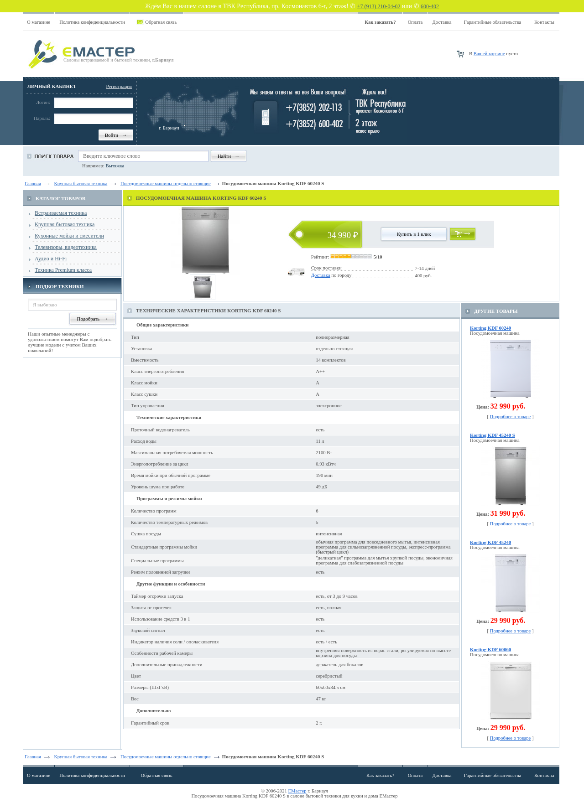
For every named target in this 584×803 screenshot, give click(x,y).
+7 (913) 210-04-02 (379, 6)
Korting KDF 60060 (490, 649)
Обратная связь (161, 22)
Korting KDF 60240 (490, 328)
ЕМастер (297, 790)
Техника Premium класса (63, 270)
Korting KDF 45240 (490, 542)
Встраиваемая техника (61, 213)
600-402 (430, 6)
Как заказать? (380, 775)
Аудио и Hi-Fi (51, 258)
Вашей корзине (489, 53)
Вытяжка (114, 165)
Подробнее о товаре (510, 416)
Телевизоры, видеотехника (66, 247)
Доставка (442, 22)
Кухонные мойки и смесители (69, 236)
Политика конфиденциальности (92, 22)
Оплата (415, 22)
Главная (33, 183)
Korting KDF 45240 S (492, 435)
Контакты (544, 22)
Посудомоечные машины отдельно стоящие (165, 756)
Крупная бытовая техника (64, 224)
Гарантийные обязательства (492, 22)
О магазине (38, 22)
